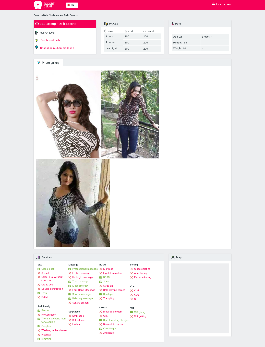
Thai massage (80, 281)
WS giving (139, 312)
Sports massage (81, 294)
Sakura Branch (80, 302)
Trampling (108, 298)
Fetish (44, 297)
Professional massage (85, 268)
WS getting (140, 316)
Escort (45, 310)
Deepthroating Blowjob (116, 320)
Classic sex (47, 268)
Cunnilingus (109, 328)
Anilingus (108, 332)
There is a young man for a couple (53, 320)
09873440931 (47, 32)
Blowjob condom (112, 311)
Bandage (108, 294)
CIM (136, 290)
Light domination (112, 273)
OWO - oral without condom (52, 278)
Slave (106, 281)
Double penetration (52, 288)
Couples (46, 326)
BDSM (106, 277)
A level (45, 273)
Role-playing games (114, 290)
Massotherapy (80, 285)
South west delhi (48, 40)
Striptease (78, 315)
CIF (136, 298)
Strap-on (108, 285)
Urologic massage (82, 277)
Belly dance (78, 320)
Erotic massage (81, 273)
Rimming (46, 338)
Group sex (47, 284)
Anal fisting (140, 273)
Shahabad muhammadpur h (54, 47)
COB (136, 294)
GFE (105, 315)
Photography (48, 314)
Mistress (108, 268)
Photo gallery (48, 62)
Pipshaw (46, 334)
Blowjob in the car (113, 324)
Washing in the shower (54, 330)
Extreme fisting (142, 277)
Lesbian (76, 324)
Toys (44, 293)
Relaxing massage (82, 298)
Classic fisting (142, 268)
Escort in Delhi (41, 15)
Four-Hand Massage (83, 290)
